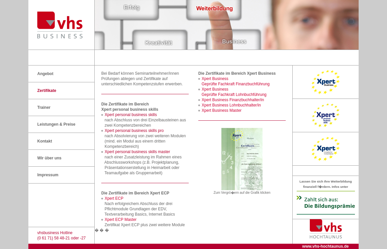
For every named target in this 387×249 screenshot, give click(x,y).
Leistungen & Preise (56, 124)
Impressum (47, 175)
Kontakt (44, 141)
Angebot (45, 73)
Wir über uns (49, 158)
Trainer (43, 107)
